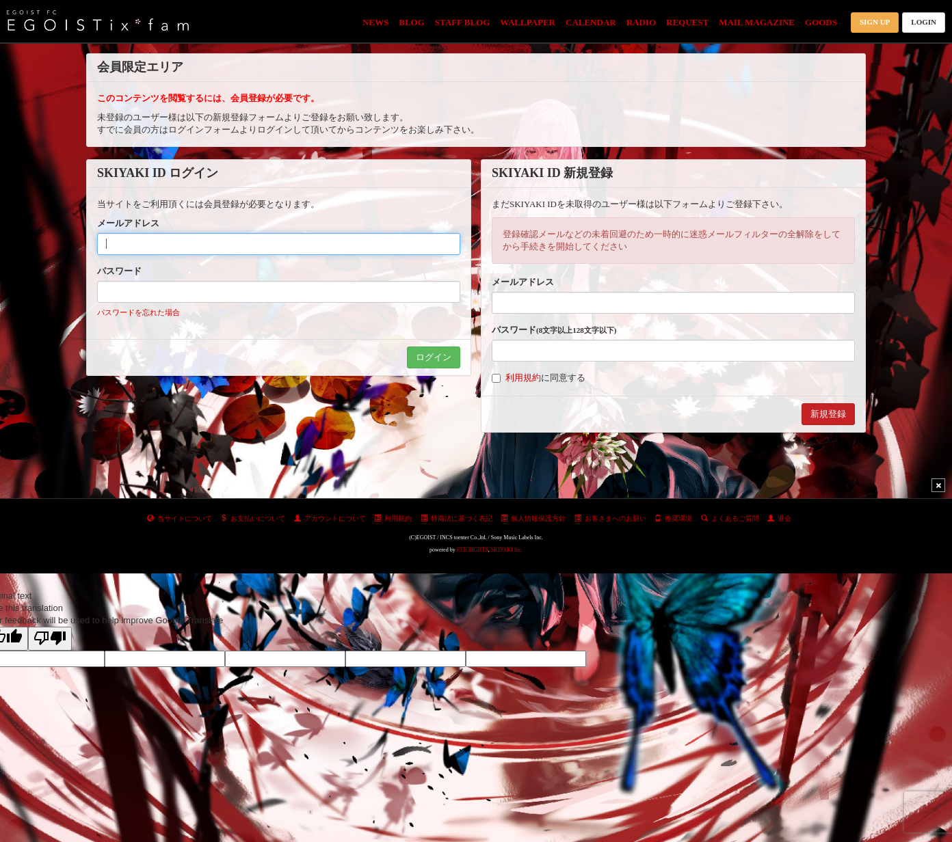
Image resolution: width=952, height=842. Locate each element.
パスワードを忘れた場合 (138, 312)
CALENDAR (591, 22)
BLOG (412, 22)
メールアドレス (128, 223)
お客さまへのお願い (610, 518)
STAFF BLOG (462, 22)
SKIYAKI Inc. (507, 550)
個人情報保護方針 (533, 518)
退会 (779, 518)
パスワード (119, 271)
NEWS (375, 22)
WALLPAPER (527, 22)
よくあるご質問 (730, 518)
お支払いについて (252, 518)
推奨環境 (673, 518)
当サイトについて (179, 518)
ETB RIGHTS (472, 550)
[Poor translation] (50, 639)
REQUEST (687, 22)
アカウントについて (330, 518)
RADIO (641, 22)
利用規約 (523, 377)
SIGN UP (875, 22)
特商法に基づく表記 (456, 518)
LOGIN (923, 22)
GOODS (821, 22)
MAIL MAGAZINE (757, 22)
